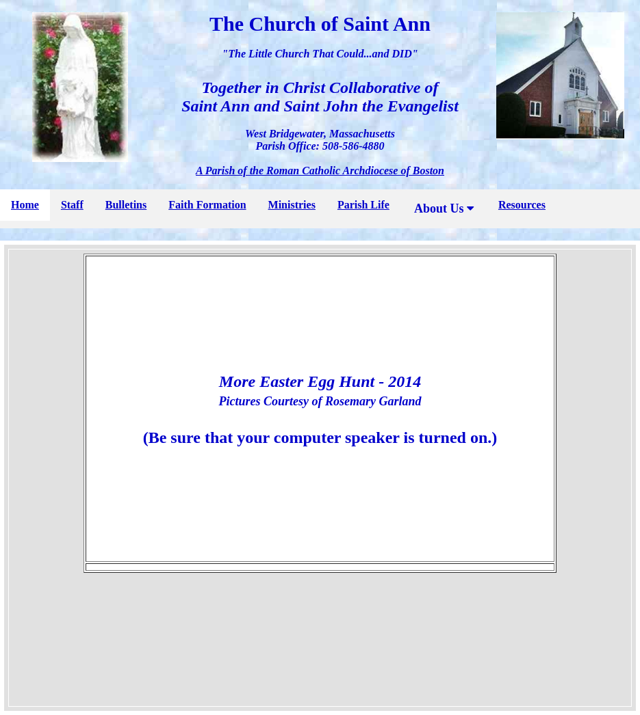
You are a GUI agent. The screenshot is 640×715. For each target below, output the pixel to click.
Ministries (292, 205)
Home (25, 205)
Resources (522, 205)
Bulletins (125, 205)
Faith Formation (207, 205)
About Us (444, 208)
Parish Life (363, 205)
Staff (72, 205)
